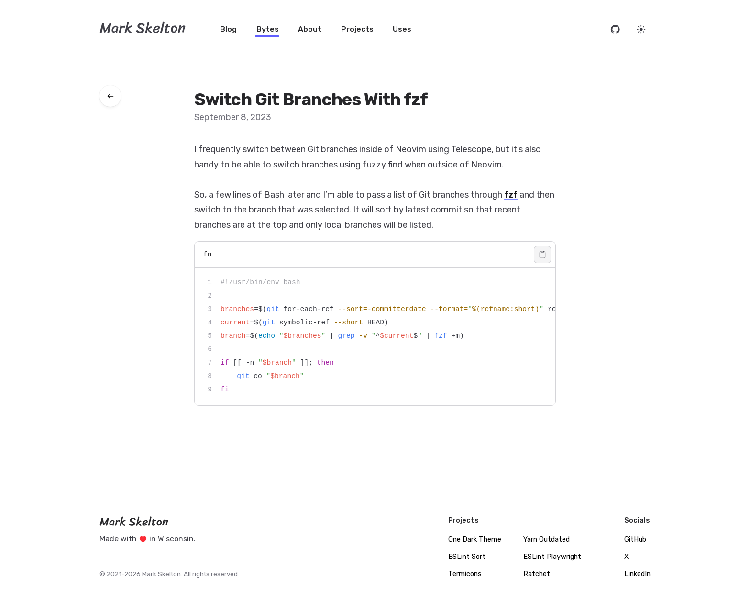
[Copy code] (542, 254)
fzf (511, 195)
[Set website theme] (641, 29)
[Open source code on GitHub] (615, 29)
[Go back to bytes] (110, 96)
